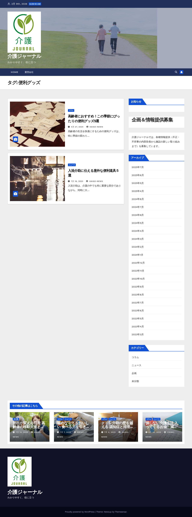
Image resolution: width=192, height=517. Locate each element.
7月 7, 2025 (65, 432)
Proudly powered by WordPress (80, 512)
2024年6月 (138, 215)
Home (14, 72)
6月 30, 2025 (155, 432)
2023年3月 (138, 334)
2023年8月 (138, 294)
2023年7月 (138, 302)
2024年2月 (138, 246)
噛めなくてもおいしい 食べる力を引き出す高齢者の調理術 (73, 427)
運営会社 (29, 72)
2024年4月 (138, 230)
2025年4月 (138, 191)
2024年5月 (138, 223)
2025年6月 (138, 175)
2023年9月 (138, 286)
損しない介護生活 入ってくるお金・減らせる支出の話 (162, 427)
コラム (71, 110)
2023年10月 (138, 278)
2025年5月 (138, 183)
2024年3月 (138, 238)
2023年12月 (138, 262)
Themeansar (121, 512)
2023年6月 (138, 310)
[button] (176, 72)
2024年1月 (137, 254)
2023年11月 (138, 270)
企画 (134, 373)
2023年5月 (138, 318)
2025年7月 (138, 167)
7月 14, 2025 (22, 432)
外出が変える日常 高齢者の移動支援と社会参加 (29, 427)
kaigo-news (94, 127)
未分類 (135, 381)
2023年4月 (138, 326)
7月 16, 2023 (77, 181)
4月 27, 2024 (77, 127)
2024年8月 (138, 199)
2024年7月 (138, 207)
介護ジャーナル (24, 56)
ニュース (72, 165)
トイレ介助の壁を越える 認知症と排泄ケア (117, 427)
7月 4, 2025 (110, 432)
